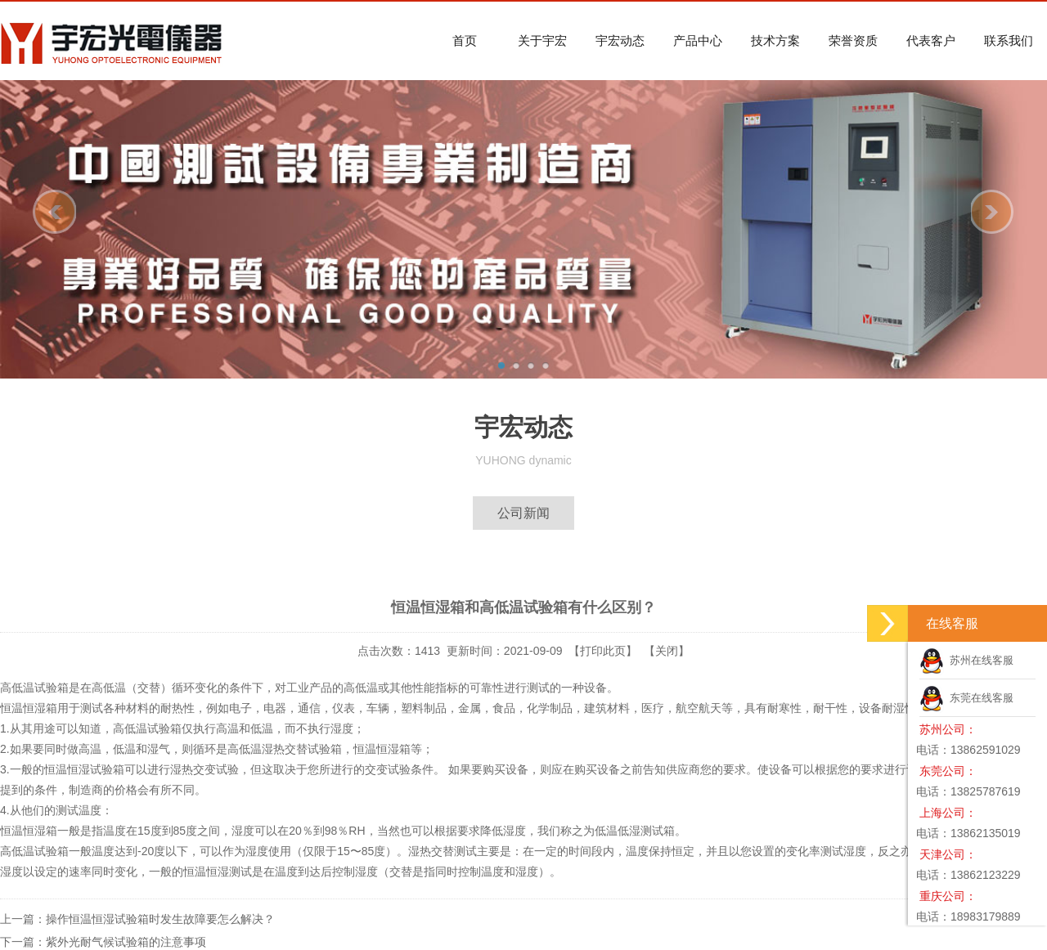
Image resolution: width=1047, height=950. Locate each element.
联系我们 (1008, 40)
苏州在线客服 (966, 660)
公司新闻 (523, 513)
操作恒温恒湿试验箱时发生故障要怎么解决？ (160, 918)
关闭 (666, 650)
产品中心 (697, 40)
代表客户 (930, 40)
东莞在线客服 (966, 698)
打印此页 (603, 650)
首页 (464, 40)
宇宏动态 (620, 40)
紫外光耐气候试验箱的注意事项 (126, 941)
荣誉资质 (853, 40)
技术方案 (775, 40)
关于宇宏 (542, 40)
